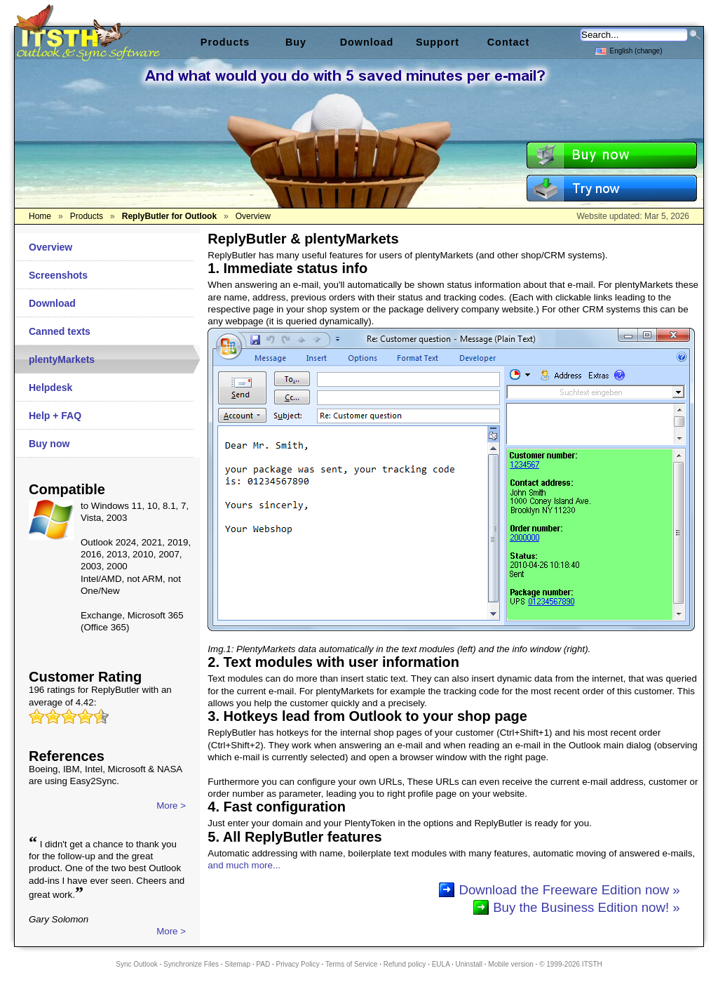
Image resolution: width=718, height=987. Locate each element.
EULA (441, 964)
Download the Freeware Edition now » (569, 889)
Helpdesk (50, 387)
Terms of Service (351, 964)
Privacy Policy (298, 964)
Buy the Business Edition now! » (586, 907)
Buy (295, 42)
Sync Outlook (136, 964)
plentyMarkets (62, 359)
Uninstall (469, 964)
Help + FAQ (55, 415)
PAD (263, 964)
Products (225, 42)
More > (171, 805)
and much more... (244, 865)
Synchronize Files (191, 964)
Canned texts (59, 331)
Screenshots (58, 275)
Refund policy (405, 964)
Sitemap (237, 964)
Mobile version (510, 964)
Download (52, 303)
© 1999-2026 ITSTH (570, 964)
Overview (50, 247)
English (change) (628, 50)
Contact (508, 42)
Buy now (49, 443)
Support (437, 42)
